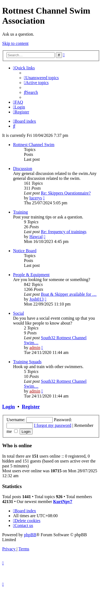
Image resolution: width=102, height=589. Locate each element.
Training (20, 212)
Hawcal (36, 236)
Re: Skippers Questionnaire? (66, 193)
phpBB (30, 534)
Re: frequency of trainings (63, 231)
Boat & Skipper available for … (69, 294)
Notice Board (24, 250)
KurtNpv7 (62, 501)
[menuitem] (41, 77)
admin (34, 347)
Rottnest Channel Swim (33, 144)
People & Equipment (31, 274)
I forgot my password (52, 425)
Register (31, 406)
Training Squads (27, 361)
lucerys (35, 198)
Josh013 (36, 299)
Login (8, 406)
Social (18, 313)
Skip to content (15, 43)
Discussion (22, 168)
